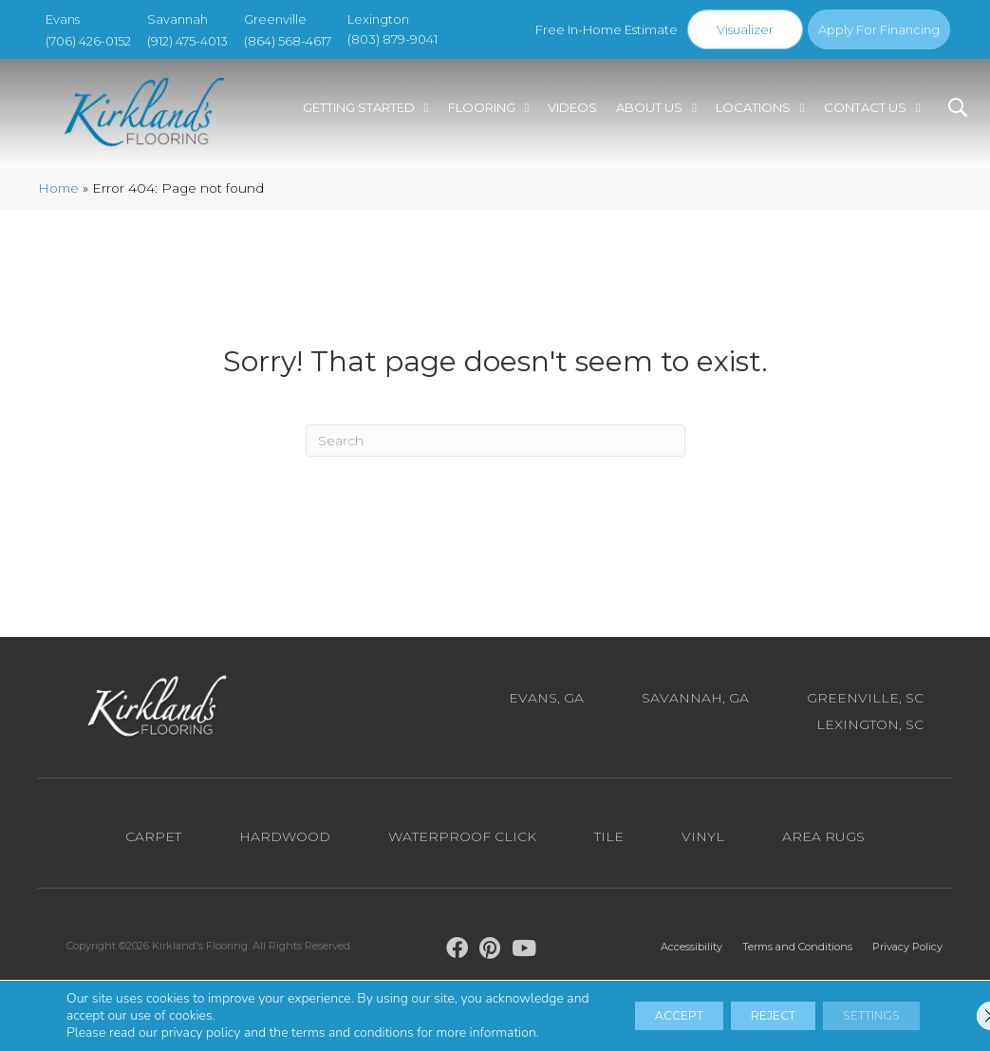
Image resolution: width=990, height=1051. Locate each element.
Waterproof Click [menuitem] (462, 844)
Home (58, 195)
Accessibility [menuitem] (691, 954)
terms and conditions (352, 1015)
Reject (731, 1007)
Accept (613, 1007)
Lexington (378, 19)
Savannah (177, 19)
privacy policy (201, 1015)
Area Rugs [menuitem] (823, 844)
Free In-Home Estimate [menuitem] (606, 29)
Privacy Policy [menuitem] (907, 954)
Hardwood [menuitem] (284, 844)
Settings (857, 1007)
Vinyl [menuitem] (703, 844)
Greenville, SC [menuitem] (865, 705)
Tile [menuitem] (609, 844)
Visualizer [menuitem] (745, 29)
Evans (63, 19)
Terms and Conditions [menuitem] (797, 954)
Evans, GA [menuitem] (546, 705)
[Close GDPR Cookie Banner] (960, 1007)
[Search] (495, 448)
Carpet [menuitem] (153, 844)
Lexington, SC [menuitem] (870, 732)
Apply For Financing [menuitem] (879, 29)
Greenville (275, 19)
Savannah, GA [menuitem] (695, 705)
